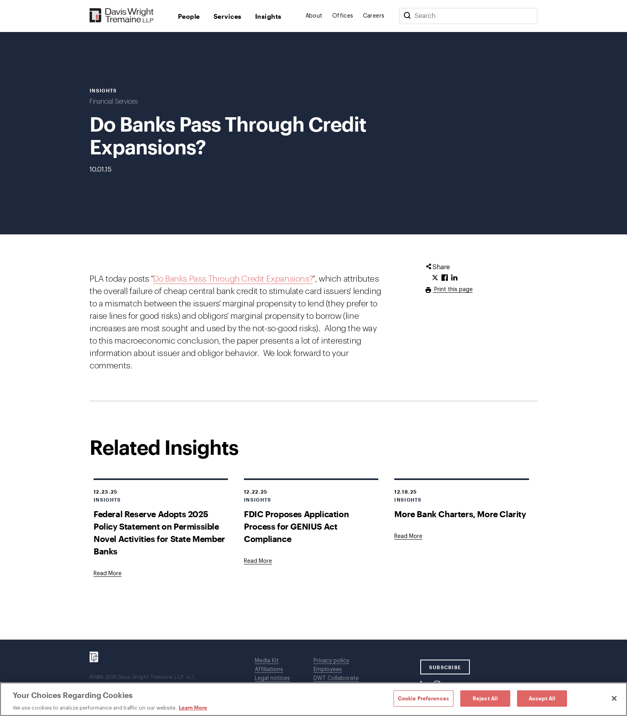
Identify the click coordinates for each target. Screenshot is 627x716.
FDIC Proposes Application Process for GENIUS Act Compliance (296, 526)
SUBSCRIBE (445, 667)
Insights (268, 16)
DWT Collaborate (336, 678)
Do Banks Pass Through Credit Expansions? (233, 279)
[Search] (407, 16)
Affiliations (269, 669)
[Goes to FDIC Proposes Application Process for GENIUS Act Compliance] (258, 561)
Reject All (485, 698)
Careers (374, 16)
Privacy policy (331, 661)
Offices (342, 16)
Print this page (453, 289)
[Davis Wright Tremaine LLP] (122, 16)
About (314, 16)
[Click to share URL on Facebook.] (444, 278)
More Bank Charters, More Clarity (460, 514)
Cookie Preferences (423, 698)
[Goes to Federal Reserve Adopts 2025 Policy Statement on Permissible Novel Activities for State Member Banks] (108, 573)
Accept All (542, 698)
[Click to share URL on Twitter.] (435, 278)
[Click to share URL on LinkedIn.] (454, 278)
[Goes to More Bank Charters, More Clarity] (408, 536)
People (189, 16)
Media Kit (267, 661)
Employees (328, 669)
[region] (313, 699)
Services (228, 16)
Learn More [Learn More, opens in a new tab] (193, 707)
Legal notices (272, 678)
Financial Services (114, 101)
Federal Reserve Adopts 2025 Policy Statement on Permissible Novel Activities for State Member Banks (159, 532)
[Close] (614, 698)
